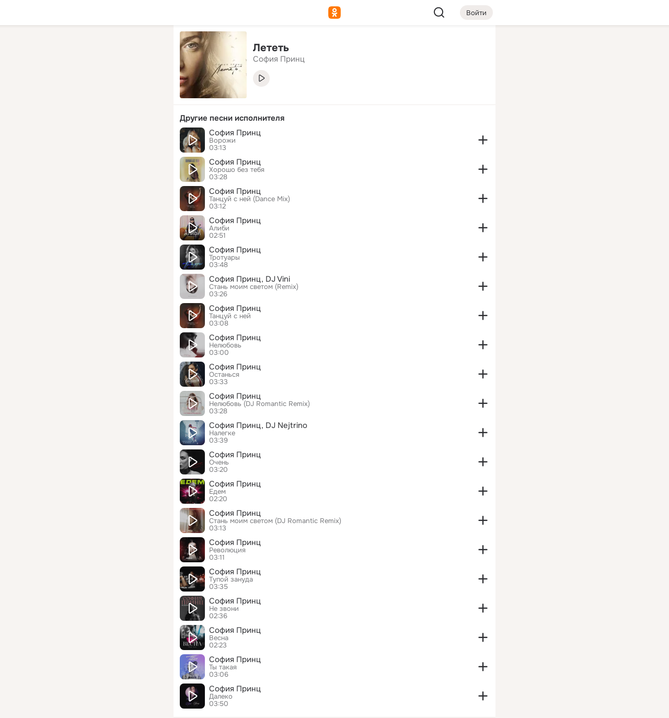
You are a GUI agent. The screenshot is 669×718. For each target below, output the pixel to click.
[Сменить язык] (96, 659)
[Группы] (142, 50)
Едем (217, 491)
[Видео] (142, 96)
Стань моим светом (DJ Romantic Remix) (275, 521)
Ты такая (223, 667)
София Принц (235, 133)
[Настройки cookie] (96, 704)
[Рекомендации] (96, 188)
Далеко (221, 696)
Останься (224, 374)
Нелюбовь (225, 345)
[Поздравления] (96, 142)
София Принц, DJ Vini (249, 279)
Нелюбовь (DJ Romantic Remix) (259, 404)
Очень (219, 462)
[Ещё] (96, 637)
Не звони (224, 608)
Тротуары (224, 257)
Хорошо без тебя (236, 169)
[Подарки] (50, 142)
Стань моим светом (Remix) (253, 287)
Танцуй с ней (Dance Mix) (249, 199)
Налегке (222, 433)
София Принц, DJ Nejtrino (258, 425)
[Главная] (50, 50)
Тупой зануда (231, 579)
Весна (218, 638)
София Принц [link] (279, 59)
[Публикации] (50, 96)
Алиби (219, 228)
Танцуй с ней (230, 316)
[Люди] (96, 96)
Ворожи (222, 140)
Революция (227, 550)
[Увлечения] (96, 50)
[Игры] (142, 142)
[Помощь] (50, 188)
